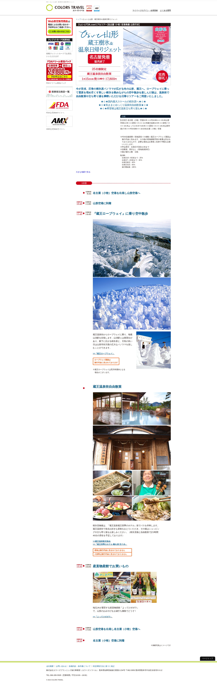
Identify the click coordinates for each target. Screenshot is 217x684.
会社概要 (50, 666)
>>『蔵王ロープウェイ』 (103, 353)
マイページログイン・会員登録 (145, 10)
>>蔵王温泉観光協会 (102, 541)
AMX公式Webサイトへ (59, 123)
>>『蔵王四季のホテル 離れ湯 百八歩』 (110, 544)
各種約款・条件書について (80, 666)
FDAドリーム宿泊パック (59, 72)
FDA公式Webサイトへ (59, 107)
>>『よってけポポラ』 (103, 617)
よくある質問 (165, 10)
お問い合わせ (61, 666)
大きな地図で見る (83, 172)
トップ (78, 19)
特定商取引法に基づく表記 (103, 666)
